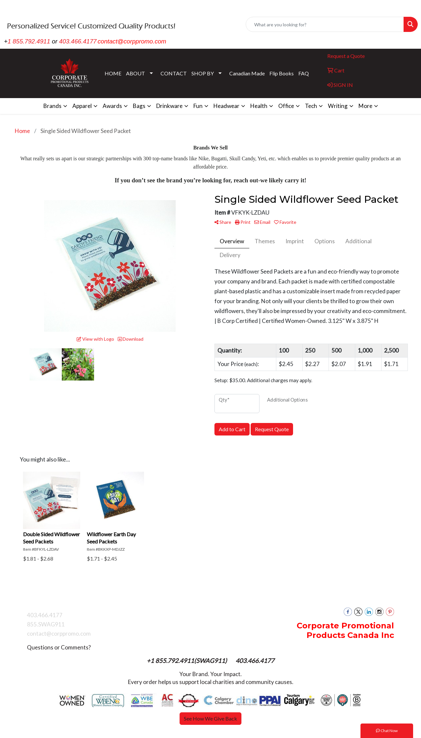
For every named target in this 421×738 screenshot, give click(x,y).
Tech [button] (311, 105)
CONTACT (174, 73)
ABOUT (135, 73)
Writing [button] (338, 105)
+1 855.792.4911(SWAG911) (187, 660)
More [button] (365, 105)
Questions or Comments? (59, 647)
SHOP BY (202, 73)
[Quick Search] (325, 24)
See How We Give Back (210, 718)
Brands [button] (52, 105)
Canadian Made (247, 73)
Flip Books (281, 73)
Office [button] (286, 105)
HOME (113, 73)
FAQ (303, 73)
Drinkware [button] (169, 105)
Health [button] (258, 105)
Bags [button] (139, 105)
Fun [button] (198, 105)
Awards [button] (112, 105)
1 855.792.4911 (29, 41)
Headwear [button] (226, 105)
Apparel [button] (82, 105)
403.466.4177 (78, 41)
